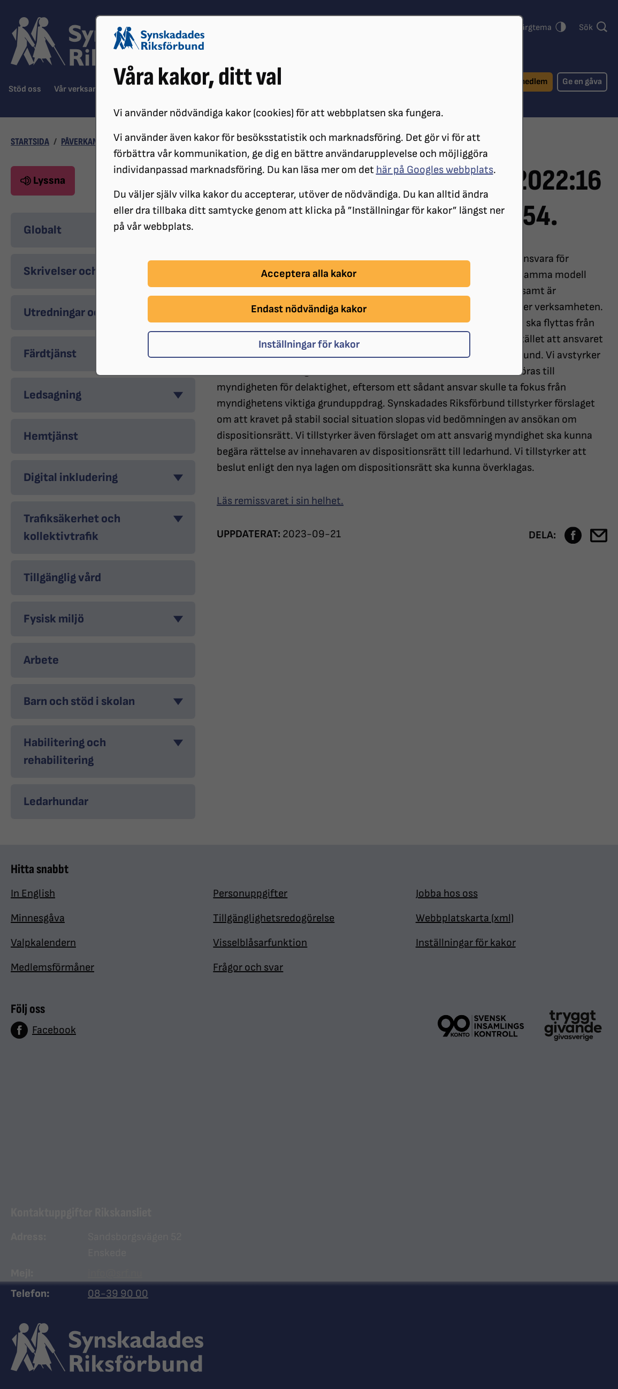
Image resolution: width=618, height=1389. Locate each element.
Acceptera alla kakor (308, 273)
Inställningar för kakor (309, 344)
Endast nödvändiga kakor (309, 309)
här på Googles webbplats (434, 169)
